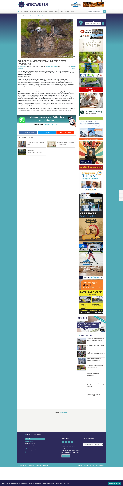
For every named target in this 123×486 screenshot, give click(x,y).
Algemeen (26, 11)
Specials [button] (51, 11)
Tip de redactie (65, 132)
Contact (72, 11)
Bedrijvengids (32, 11)
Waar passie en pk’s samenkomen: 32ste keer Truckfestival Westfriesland (95, 392)
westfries (48, 66)
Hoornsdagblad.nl (37, 4)
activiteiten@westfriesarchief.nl (62, 105)
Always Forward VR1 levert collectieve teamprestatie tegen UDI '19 (96, 362)
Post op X (46, 132)
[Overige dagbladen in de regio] (93, 463)
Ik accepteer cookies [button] (114, 483)
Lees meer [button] (66, 483)
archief (56, 66)
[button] (19, 441)
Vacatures (67, 11)
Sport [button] (56, 11)
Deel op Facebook (28, 132)
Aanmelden (66, 474)
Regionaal (45, 11)
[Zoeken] (104, 11)
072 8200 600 (30, 466)
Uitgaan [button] (61, 11)
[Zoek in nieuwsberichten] (95, 11)
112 (21, 11)
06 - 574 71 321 (52, 124)
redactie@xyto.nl (31, 468)
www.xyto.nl (30, 470)
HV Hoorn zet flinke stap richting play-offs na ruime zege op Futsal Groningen (95, 403)
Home (20, 16)
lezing (52, 66)
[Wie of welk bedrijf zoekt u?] (93, 23)
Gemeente (39, 11)
